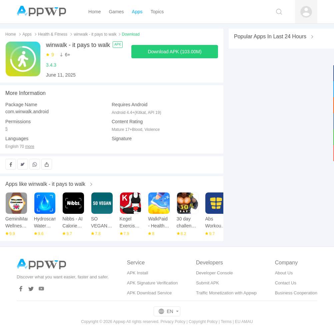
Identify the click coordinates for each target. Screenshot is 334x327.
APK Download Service (149, 292)
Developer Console (214, 272)
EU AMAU (244, 321)
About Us (284, 272)
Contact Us (285, 282)
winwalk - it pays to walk (95, 34)
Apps (26, 34)
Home (10, 34)
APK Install (137, 272)
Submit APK (207, 282)
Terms (226, 321)
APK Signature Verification (152, 282)
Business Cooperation (296, 292)
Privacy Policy (173, 321)
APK (117, 44)
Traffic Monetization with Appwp (226, 292)
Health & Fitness (52, 34)
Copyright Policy (203, 321)
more (29, 147)
